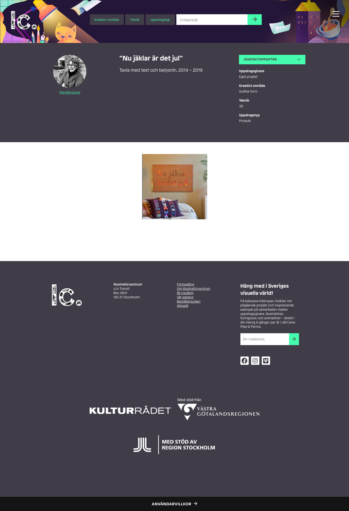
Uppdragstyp (160, 19)
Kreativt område (107, 19)
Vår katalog (185, 297)
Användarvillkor (171, 503)
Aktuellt (182, 306)
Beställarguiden (188, 301)
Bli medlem (185, 293)
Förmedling (185, 284)
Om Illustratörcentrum (193, 288)
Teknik (134, 19)
